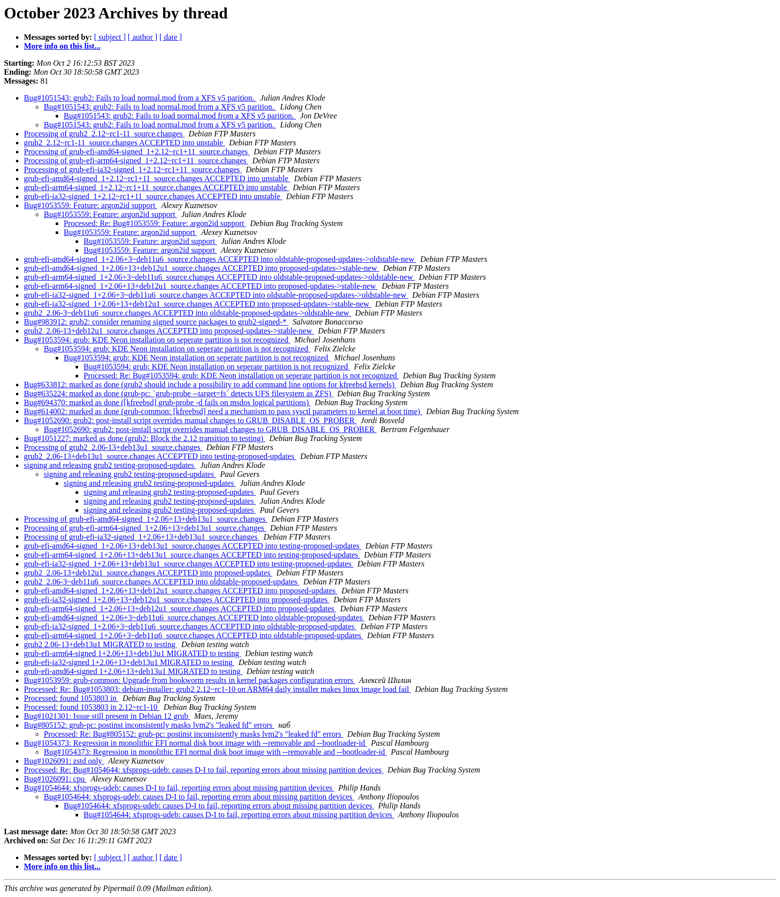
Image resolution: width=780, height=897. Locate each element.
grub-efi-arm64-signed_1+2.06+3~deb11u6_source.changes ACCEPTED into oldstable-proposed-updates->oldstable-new (219, 277)
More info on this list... (62, 46)
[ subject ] (110, 37)
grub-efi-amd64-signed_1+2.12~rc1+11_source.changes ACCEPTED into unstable (157, 178)
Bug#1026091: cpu (55, 779)
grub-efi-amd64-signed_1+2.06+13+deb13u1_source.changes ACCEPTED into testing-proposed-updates (193, 546)
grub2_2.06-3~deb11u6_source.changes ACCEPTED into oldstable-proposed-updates (161, 581)
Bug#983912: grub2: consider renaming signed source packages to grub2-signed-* (156, 322)
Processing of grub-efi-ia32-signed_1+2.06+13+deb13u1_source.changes (142, 537)
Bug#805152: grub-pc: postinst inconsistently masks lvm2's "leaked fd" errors (149, 725)
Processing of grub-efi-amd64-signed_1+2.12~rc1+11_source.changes (137, 151)
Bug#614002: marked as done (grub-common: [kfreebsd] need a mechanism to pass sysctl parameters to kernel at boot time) (223, 411)
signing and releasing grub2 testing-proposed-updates (110, 465)
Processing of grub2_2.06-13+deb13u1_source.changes (113, 447)
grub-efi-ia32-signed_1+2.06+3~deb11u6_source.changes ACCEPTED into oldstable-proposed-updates (190, 626)
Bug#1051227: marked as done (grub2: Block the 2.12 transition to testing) (144, 438)
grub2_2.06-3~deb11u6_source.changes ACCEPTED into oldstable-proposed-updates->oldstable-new (187, 313)
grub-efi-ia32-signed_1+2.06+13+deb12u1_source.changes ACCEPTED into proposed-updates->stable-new (197, 304)
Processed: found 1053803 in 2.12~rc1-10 (92, 707)
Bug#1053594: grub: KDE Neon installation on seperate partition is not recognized (157, 340)
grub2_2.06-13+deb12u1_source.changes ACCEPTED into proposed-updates (148, 572)
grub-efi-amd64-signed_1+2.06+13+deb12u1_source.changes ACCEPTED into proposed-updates (181, 590)
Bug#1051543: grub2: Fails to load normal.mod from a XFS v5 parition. (140, 98)
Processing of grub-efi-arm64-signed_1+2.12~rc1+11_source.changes (136, 160)
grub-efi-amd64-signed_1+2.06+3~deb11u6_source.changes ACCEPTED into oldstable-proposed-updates (194, 617)
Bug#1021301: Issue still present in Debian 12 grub (107, 716)
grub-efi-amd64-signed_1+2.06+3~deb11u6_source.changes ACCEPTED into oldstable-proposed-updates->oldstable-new (220, 259)
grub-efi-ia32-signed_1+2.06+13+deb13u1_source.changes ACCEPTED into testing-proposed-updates (189, 564)
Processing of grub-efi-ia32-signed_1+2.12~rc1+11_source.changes (133, 169)
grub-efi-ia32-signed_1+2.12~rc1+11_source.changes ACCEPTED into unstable (153, 196)
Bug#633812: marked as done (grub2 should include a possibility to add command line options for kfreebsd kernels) (210, 384)
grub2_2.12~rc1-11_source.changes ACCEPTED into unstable (124, 142)
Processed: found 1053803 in (71, 698)
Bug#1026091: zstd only (64, 761)
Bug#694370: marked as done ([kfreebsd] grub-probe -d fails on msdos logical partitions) (167, 402)
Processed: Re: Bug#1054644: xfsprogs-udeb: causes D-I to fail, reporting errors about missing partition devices (204, 770)
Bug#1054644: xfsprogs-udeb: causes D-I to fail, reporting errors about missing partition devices (179, 788)
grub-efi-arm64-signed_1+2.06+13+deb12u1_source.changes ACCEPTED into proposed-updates (180, 608)
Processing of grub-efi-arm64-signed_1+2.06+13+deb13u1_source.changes (145, 528)
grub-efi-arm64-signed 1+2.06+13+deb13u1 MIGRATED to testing (132, 653)
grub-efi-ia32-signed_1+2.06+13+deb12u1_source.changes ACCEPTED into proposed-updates (177, 599)
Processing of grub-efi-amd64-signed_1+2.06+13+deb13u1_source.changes (146, 519)
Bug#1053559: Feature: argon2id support (90, 205)
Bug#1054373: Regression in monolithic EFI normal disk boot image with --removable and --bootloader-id (195, 743)
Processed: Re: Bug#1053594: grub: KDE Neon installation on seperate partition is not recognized (241, 375)
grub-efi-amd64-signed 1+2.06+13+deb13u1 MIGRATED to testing (133, 671)
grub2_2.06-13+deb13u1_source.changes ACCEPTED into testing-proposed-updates (160, 456)
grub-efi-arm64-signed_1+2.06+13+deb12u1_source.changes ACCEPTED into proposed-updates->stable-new (201, 286)
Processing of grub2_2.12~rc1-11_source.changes (104, 133)
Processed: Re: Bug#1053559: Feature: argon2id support (155, 223)
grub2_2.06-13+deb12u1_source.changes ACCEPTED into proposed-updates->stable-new (169, 331)
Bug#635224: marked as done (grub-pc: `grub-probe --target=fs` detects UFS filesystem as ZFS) (178, 393)
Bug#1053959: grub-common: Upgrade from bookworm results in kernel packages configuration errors (189, 680)
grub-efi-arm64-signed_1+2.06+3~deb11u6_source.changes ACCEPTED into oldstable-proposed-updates (193, 635)
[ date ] (170, 37)
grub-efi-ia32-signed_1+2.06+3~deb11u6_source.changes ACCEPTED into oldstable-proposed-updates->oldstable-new (216, 295)
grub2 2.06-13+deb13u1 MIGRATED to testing (101, 644)
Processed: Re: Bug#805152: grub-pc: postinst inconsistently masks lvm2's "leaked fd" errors (193, 734)
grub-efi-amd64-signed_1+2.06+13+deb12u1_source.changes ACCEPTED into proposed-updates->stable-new (201, 268)
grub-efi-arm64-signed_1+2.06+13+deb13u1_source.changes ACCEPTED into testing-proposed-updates (192, 555)
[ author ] (143, 37)
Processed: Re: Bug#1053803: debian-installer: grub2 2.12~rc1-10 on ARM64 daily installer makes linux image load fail (217, 689)
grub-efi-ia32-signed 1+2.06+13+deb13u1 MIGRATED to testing (129, 662)
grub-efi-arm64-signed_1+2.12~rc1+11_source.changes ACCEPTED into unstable (156, 187)
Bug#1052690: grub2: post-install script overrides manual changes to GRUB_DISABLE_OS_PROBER (190, 420)
